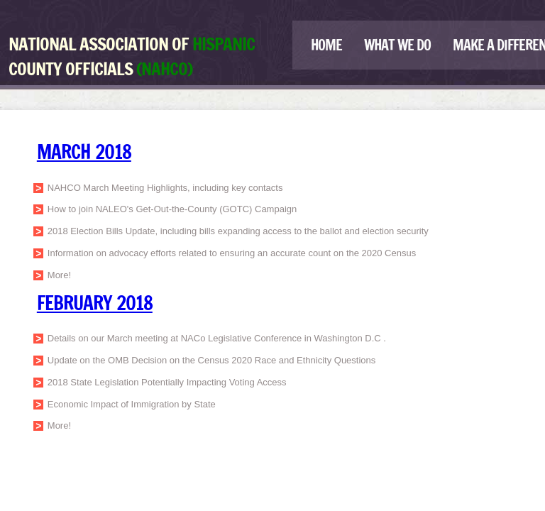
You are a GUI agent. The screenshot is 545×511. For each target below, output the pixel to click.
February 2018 (95, 303)
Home (326, 45)
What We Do (397, 45)
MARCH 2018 (84, 151)
